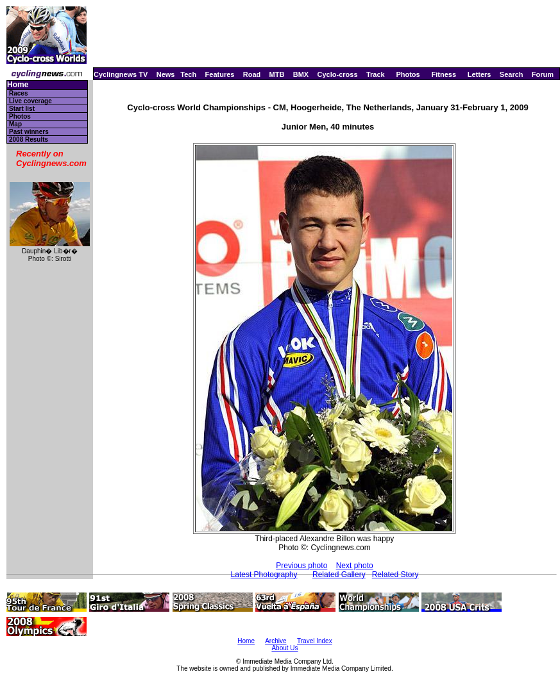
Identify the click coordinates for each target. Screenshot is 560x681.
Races (18, 93)
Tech (188, 74)
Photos (408, 74)
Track (375, 74)
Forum (543, 74)
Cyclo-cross (338, 74)
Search (511, 74)
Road (252, 74)
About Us (284, 648)
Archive (275, 640)
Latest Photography (264, 574)
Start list (22, 108)
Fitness (443, 74)
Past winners (29, 131)
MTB (277, 74)
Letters (479, 74)
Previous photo (301, 565)
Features (220, 74)
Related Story (395, 574)
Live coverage (30, 101)
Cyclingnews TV (121, 74)
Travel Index (314, 640)
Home (17, 85)
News (166, 74)
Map (15, 124)
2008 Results (28, 139)
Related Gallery (339, 574)
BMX (301, 74)
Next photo (354, 565)
